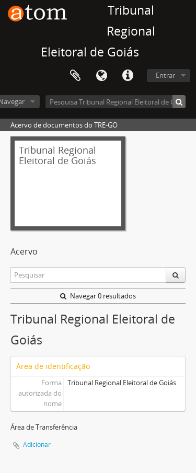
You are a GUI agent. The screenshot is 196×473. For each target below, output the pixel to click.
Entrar (165, 75)
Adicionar (37, 444)
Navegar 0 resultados (98, 296)
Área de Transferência (75, 76)
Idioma (101, 76)
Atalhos (127, 76)
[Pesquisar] (179, 101)
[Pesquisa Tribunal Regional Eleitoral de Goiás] (115, 101)
